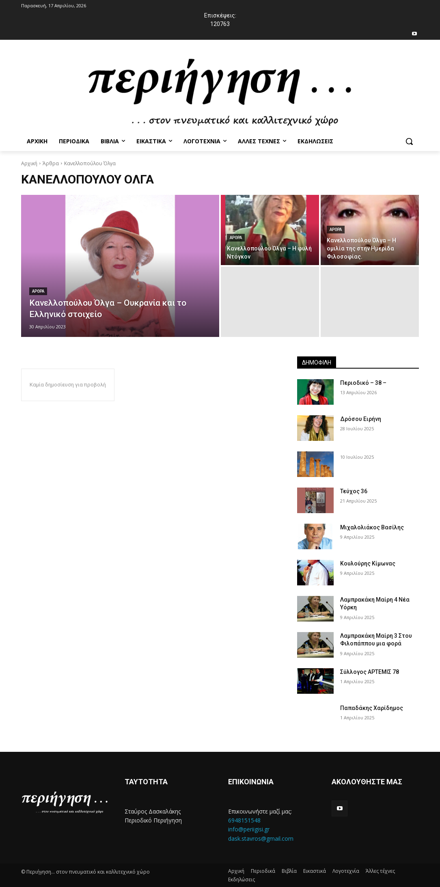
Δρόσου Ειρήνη (360, 419)
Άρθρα (51, 163)
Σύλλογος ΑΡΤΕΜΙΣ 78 (369, 672)
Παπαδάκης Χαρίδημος (371, 708)
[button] (409, 141)
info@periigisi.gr (249, 829)
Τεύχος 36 (353, 491)
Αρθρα (38, 291)
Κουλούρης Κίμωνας (367, 563)
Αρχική (29, 163)
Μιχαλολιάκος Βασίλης (372, 527)
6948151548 (244, 820)
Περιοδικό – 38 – (363, 383)
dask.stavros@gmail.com (260, 838)
